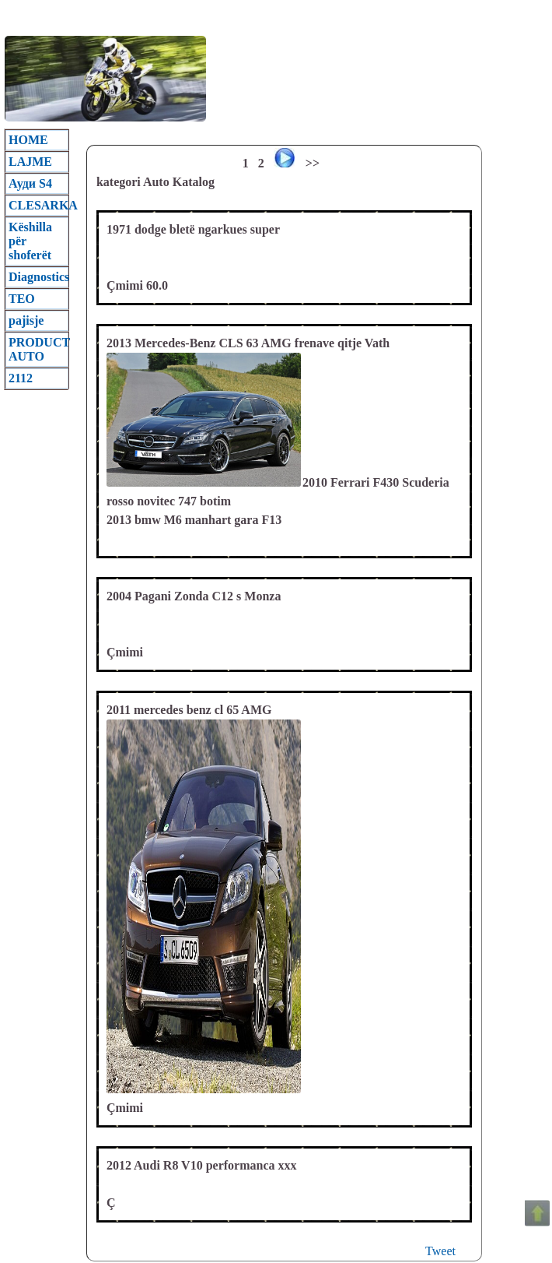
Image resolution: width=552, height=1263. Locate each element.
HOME (28, 139)
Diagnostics (38, 276)
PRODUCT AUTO (38, 349)
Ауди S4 (30, 183)
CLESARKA (38, 205)
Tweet (440, 1251)
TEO (22, 298)
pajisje (26, 320)
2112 (21, 378)
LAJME (30, 161)
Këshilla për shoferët (30, 241)
